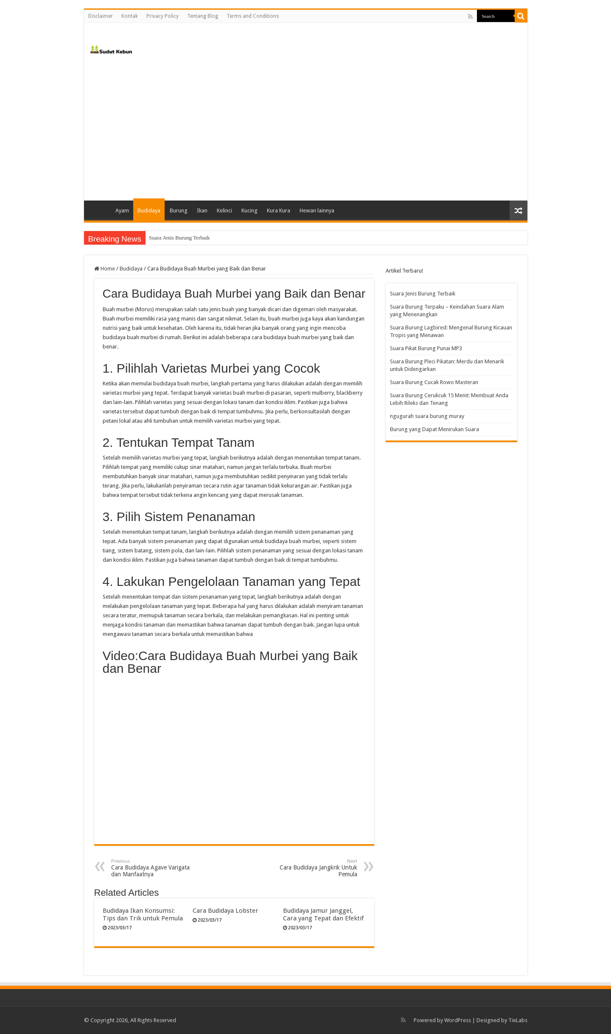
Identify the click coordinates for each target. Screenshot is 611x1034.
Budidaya (148, 210)
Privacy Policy (162, 16)
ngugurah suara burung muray (427, 416)
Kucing (249, 210)
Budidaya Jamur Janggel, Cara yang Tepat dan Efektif (323, 914)
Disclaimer (100, 16)
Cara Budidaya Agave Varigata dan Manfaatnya (154, 868)
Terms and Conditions (253, 16)
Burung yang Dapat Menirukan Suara (434, 429)
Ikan (202, 210)
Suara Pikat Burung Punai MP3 (426, 348)
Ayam (122, 210)
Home (99, 209)
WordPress (457, 1020)
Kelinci (224, 210)
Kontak (129, 16)
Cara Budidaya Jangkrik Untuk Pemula (313, 868)
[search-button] (521, 16)
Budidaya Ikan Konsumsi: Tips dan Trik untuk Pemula (143, 914)
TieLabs (517, 1020)
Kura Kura (278, 210)
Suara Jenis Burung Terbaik (179, 237)
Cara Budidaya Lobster (225, 910)
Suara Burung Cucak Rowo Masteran (434, 382)
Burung (179, 210)
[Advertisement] (305, 128)
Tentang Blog (202, 16)
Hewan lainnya (317, 210)
